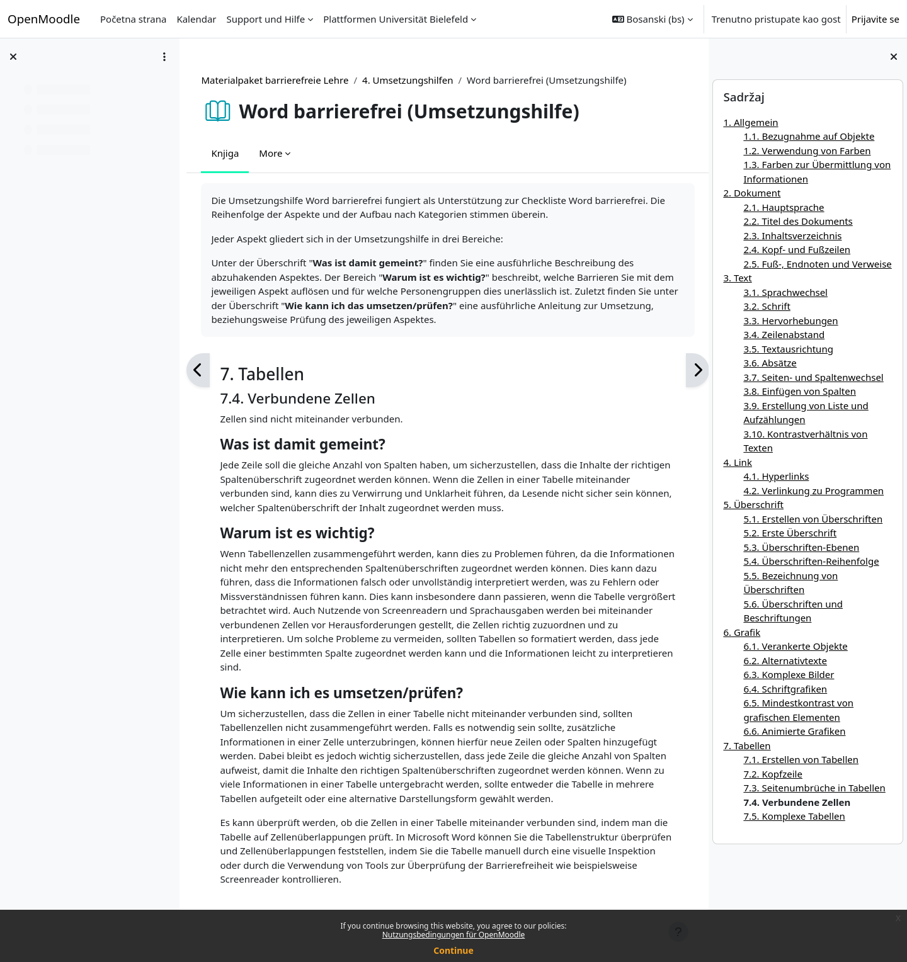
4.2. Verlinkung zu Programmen (813, 490)
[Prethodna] (201, 370)
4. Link (737, 462)
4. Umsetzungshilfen (410, 80)
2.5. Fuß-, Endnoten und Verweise (817, 263)
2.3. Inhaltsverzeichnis (792, 235)
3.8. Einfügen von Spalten (799, 391)
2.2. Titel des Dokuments (797, 221)
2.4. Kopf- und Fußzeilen (796, 249)
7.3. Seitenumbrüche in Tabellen (814, 787)
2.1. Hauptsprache (783, 207)
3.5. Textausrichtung (788, 348)
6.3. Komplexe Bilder (788, 674)
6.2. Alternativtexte (785, 660)
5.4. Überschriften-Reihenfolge (811, 561)
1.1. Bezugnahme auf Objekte (808, 136)
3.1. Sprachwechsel (785, 292)
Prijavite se (875, 19)
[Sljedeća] (687, 370)
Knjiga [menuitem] (228, 153)
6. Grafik (741, 632)
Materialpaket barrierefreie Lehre (277, 80)
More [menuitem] (273, 153)
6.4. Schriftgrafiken (785, 688)
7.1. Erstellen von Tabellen (801, 759)
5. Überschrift (753, 504)
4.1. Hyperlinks (776, 476)
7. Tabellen (746, 745)
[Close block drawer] (894, 57)
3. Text (737, 277)
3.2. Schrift (766, 306)
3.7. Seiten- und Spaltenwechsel (813, 377)
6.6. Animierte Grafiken (794, 731)
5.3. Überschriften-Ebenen (801, 547)
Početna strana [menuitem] (133, 19)
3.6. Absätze (769, 362)
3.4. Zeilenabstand (783, 334)
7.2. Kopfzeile (772, 773)
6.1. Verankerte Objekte (795, 646)
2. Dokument (751, 192)
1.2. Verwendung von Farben (806, 150)
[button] (652, 19)
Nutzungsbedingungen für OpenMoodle (453, 934)
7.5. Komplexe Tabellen (794, 816)
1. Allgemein (750, 122)
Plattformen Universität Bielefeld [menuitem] (395, 19)
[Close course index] (13, 57)
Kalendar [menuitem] (196, 19)
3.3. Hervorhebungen (790, 320)
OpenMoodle (44, 18)
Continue (453, 950)
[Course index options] (164, 57)
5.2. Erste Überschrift (789, 532)
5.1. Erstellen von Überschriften (812, 518)
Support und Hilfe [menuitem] (266, 19)
